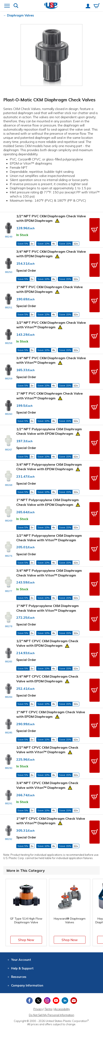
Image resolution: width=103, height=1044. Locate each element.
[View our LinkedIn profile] (65, 1000)
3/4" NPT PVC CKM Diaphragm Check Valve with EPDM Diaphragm (51, 253)
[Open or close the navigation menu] (7, 6)
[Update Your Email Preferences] (74, 1000)
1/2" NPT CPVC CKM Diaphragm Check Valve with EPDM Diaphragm (47, 643)
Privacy (38, 1009)
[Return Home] (51, 6)
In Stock (22, 235)
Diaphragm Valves (20, 15)
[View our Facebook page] (29, 1000)
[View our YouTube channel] (56, 1000)
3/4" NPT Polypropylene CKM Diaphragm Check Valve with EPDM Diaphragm (49, 466)
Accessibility (62, 1009)
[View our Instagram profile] (47, 1000)
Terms (48, 1009)
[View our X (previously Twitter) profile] (38, 1000)
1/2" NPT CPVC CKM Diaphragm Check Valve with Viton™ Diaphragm (47, 749)
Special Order (26, 270)
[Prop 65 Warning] (57, 220)
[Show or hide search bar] (16, 6)
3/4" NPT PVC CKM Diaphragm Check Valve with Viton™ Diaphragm (51, 360)
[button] (94, 229)
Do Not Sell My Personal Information (51, 1015)
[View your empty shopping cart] (97, 6)
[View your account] (88, 6)
